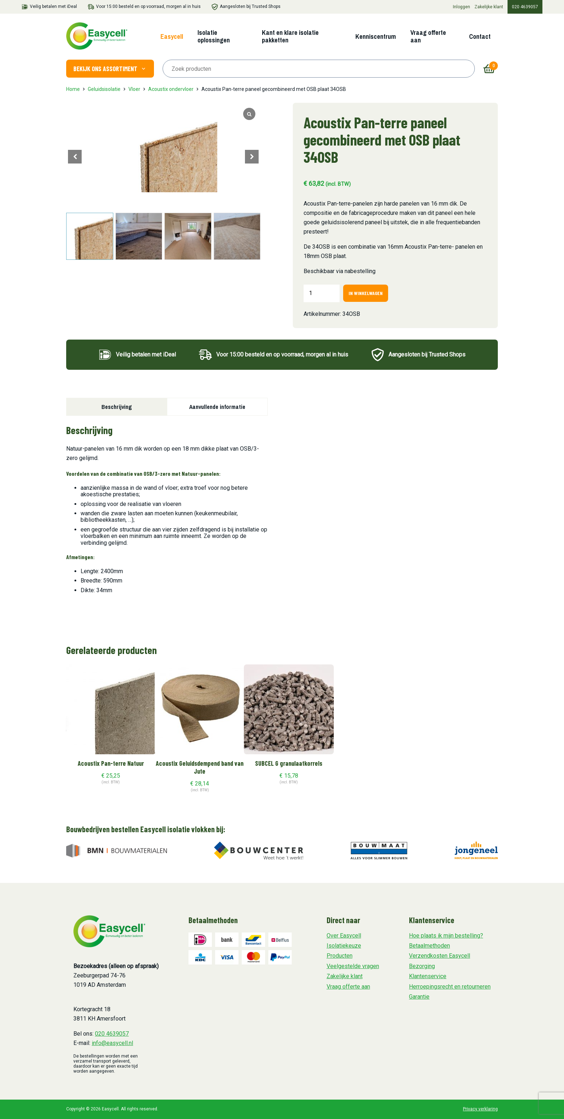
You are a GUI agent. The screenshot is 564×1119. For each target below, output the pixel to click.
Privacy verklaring (480, 1108)
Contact (480, 36)
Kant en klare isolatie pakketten (290, 36)
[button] (252, 157)
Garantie (419, 996)
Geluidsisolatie (104, 89)
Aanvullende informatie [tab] (217, 407)
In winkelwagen (366, 293)
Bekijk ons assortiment (110, 69)
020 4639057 (525, 6)
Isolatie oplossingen (213, 36)
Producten (339, 955)
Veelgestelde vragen (353, 966)
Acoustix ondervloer (171, 89)
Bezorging (422, 966)
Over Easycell (344, 935)
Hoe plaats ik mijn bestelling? (446, 935)
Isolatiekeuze (344, 945)
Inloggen (461, 6)
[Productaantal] (322, 293)
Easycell (171, 36)
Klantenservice (427, 976)
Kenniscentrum (375, 36)
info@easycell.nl (112, 1043)
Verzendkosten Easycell (439, 955)
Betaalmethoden (429, 945)
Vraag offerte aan (428, 36)
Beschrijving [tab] (116, 407)
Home (73, 89)
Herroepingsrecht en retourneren (450, 986)
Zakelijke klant (488, 6)
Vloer (134, 89)
